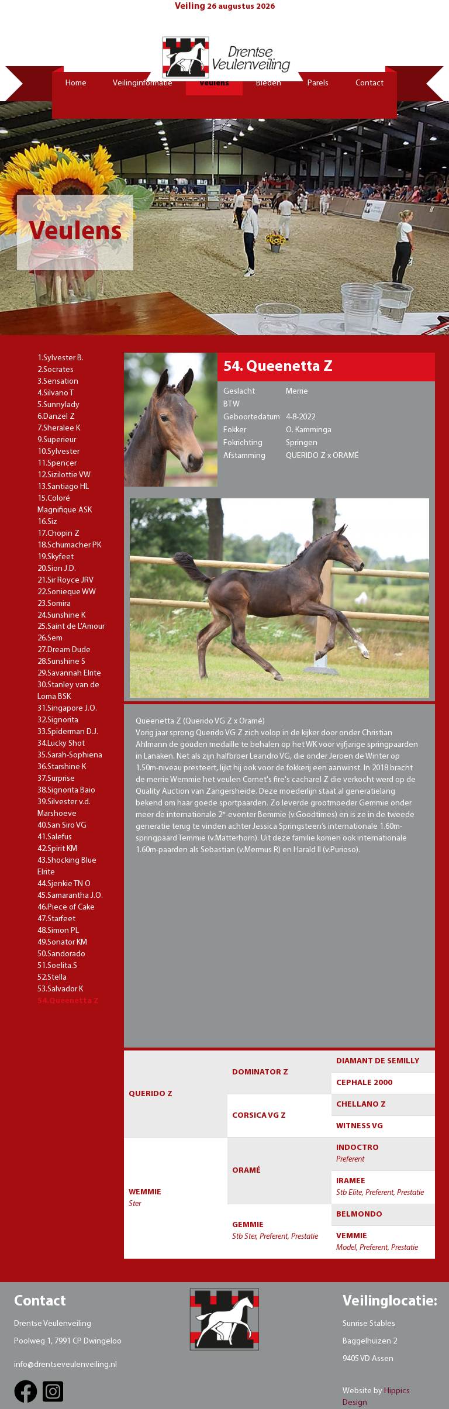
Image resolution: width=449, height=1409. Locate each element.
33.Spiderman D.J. (67, 732)
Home (76, 83)
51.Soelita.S (57, 966)
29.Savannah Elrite (69, 673)
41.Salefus (54, 837)
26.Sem (50, 638)
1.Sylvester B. (60, 358)
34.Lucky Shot (61, 743)
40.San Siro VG (62, 825)
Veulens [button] (214, 83)
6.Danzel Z (56, 416)
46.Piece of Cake (66, 907)
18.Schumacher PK (69, 545)
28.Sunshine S (61, 661)
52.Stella (52, 977)
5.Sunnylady (58, 405)
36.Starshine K (61, 767)
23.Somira (54, 604)
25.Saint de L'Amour (71, 626)
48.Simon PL (58, 930)
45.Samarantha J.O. (70, 895)
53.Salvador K (60, 989)
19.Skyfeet (55, 557)
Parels (318, 83)
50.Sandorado (61, 954)
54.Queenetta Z (68, 1001)
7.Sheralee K (58, 428)
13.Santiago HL (63, 487)
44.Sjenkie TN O (64, 884)
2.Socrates (55, 370)
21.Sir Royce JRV (65, 580)
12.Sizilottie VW (64, 475)
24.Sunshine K (61, 615)
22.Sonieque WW (66, 592)
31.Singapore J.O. (67, 708)
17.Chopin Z (58, 533)
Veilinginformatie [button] (142, 83)
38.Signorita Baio (66, 790)
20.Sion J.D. (56, 568)
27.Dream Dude (64, 650)
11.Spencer (57, 463)
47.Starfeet (56, 919)
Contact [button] (369, 83)
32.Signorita (57, 720)
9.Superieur (56, 440)
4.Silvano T (55, 393)
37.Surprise (56, 778)
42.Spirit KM (57, 849)
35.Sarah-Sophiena (69, 755)
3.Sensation (57, 381)
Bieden (268, 83)
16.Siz (47, 522)
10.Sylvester (58, 451)
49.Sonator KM (62, 942)
